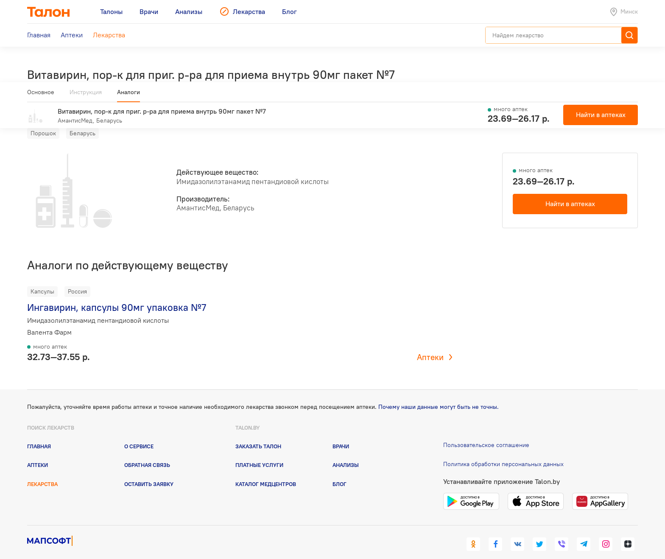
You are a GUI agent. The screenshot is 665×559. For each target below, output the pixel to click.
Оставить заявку (148, 471)
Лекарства (42, 471)
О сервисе (139, 433)
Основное (40, 95)
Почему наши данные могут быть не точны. (438, 394)
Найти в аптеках (570, 191)
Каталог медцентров (265, 471)
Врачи (340, 433)
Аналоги (128, 95)
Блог (339, 471)
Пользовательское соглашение (486, 432)
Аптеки (430, 345)
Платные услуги (259, 452)
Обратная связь (147, 452)
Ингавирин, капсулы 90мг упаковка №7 (116, 295)
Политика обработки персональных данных (503, 451)
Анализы (345, 452)
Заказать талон (258, 433)
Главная (39, 433)
